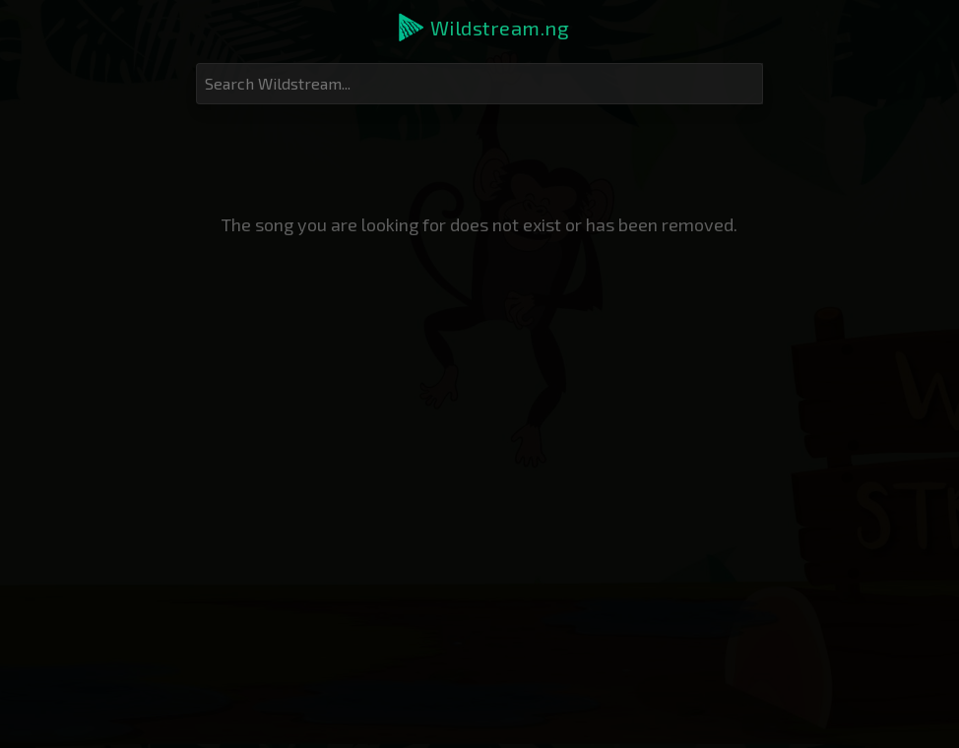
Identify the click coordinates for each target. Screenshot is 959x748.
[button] (482, 27)
